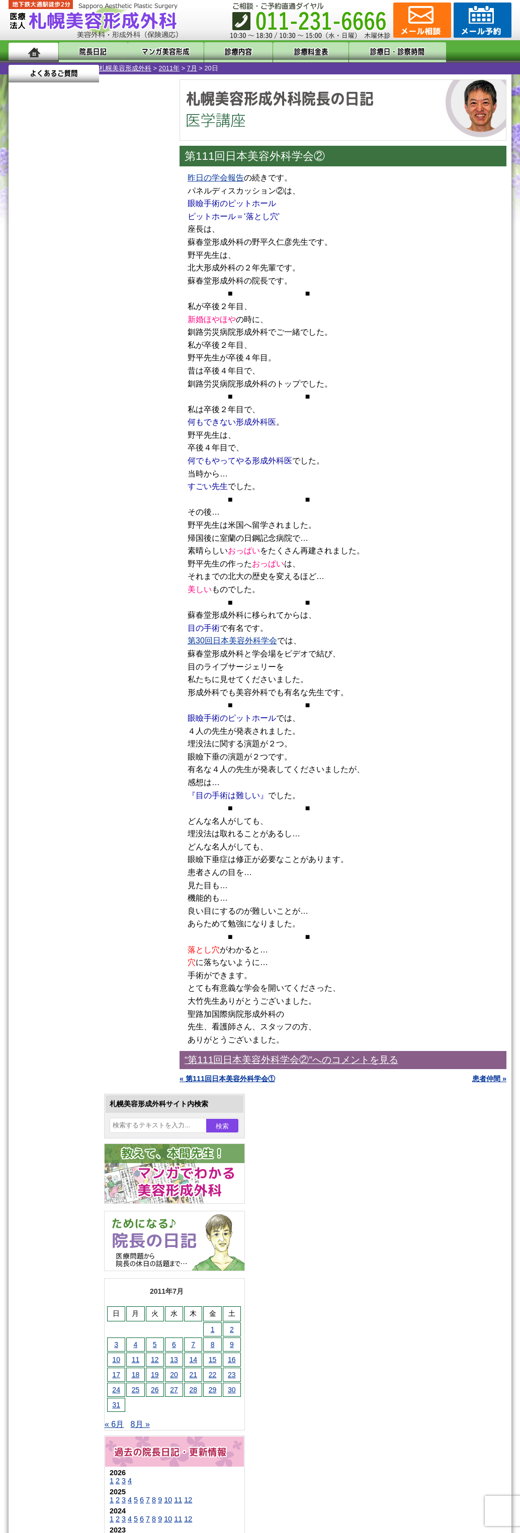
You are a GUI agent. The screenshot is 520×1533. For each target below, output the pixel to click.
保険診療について (56, 1335)
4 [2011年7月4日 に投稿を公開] (45, 330)
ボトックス (60, 1189)
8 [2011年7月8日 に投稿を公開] (122, 330)
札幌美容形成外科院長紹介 (70, 1353)
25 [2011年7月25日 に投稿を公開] (45, 375)
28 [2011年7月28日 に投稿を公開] (103, 375)
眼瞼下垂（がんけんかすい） (88, 900)
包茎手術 (56, 1135)
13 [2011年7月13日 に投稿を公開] (83, 345)
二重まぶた (60, 954)
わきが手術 (78, 990)
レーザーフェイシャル (77, 1063)
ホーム (33, 51)
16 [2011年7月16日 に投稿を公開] (141, 345)
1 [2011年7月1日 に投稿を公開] (122, 315)
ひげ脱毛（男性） (70, 1081)
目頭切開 (56, 1171)
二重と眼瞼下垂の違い (63, 972)
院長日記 (89, 51)
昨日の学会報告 (216, 177)
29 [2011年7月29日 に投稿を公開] (122, 375)
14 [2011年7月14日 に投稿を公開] (103, 345)
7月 (102, 68)
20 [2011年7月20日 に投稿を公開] (83, 360)
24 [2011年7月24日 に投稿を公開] (26, 375)
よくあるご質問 (466, 51)
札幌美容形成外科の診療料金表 (77, 1317)
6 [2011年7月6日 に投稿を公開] (83, 330)
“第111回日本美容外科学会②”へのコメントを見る (291, 1060)
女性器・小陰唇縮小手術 (81, 936)
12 (98, 486)
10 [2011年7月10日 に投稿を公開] (26, 345)
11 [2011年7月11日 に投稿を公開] (45, 345)
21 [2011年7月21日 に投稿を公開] (103, 360)
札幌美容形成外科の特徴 (67, 1263)
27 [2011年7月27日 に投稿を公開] (83, 375)
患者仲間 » (489, 1079)
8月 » (49, 410)
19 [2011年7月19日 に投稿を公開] (64, 360)
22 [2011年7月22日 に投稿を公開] (122, 360)
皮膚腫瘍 (56, 1153)
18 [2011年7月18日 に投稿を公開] (45, 360)
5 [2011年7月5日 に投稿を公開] (64, 330)
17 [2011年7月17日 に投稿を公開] (26, 360)
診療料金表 (285, 51)
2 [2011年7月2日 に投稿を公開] (141, 315)
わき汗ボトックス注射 (77, 1008)
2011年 (78, 68)
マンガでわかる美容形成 (154, 51)
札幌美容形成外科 (35, 68)
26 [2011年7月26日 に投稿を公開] (64, 375)
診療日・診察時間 (370, 51)
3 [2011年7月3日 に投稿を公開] (26, 330)
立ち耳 (52, 1026)
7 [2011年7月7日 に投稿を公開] (103, 330)
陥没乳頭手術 (63, 918)
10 (77, 486)
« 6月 (23, 410)
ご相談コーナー (421, 20)
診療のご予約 (481, 20)
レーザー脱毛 (63, 1044)
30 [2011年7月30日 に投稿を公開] (141, 375)
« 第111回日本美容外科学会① (227, 1079)
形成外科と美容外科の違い (70, 1281)
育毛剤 (52, 1099)
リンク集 (42, 1371)
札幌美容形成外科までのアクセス (81, 1299)
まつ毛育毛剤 (63, 1117)
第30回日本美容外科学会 (232, 640)
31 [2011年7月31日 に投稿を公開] (26, 391)
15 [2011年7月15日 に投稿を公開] (122, 345)
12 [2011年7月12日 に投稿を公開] (64, 345)
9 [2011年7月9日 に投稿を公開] (141, 330)
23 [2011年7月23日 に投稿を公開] (141, 360)
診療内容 (219, 51)
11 (87, 486)
